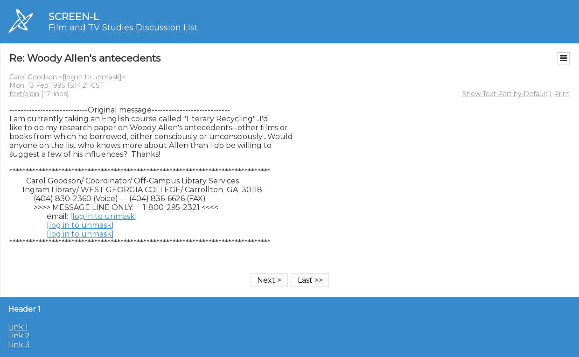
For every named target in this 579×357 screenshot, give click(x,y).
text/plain (24, 94)
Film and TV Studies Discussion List (123, 27)
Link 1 (18, 326)
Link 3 (19, 344)
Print (562, 94)
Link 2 (19, 335)
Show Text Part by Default (505, 94)
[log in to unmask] (92, 77)
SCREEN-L (74, 16)
